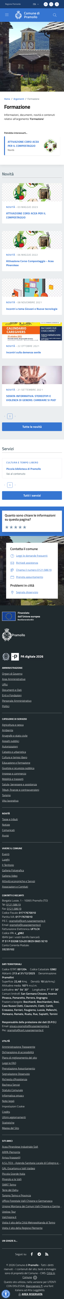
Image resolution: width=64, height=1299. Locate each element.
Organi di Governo (12, 674)
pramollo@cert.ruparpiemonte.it (27, 921)
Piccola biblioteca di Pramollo (23, 469)
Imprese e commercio (14, 773)
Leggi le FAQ (9, 1063)
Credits (6, 1112)
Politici (5, 706)
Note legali (8, 1101)
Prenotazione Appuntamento (18, 1068)
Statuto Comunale (12, 1090)
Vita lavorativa (10, 801)
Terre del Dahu (10, 1190)
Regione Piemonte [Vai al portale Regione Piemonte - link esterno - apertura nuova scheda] (13, 4)
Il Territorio (8, 865)
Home (7, 99)
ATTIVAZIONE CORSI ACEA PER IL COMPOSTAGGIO (23, 144)
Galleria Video (9, 876)
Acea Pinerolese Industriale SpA (20, 1147)
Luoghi (6, 859)
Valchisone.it (9, 1217)
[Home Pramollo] (30, 15)
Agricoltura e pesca (13, 725)
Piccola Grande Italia (13, 1174)
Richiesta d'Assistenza (14, 1079)
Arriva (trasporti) (11, 1157)
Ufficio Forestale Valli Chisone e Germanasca (27, 1201)
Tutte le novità (32, 426)
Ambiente (7, 730)
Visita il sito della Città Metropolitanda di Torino (28, 1222)
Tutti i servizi (32, 495)
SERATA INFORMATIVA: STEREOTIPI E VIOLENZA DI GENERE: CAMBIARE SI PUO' (31, 398)
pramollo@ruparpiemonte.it (25, 925)
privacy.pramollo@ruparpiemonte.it (29, 1026)
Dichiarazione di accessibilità (18, 1052)
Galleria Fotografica (13, 870)
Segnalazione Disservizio (16, 1074)
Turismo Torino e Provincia (16, 1195)
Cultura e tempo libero (22, 462)
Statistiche (8, 1123)
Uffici (5, 684)
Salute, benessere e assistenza (19, 784)
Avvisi (5, 835)
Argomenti (18, 99)
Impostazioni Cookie (13, 1106)
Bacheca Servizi (11, 1085)
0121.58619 (13, 905)
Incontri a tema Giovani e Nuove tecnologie (31, 309)
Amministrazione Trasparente (18, 1047)
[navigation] (7, 15)
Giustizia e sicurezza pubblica (18, 768)
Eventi (5, 854)
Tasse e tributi (10, 819)
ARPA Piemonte (11, 1152)
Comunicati (8, 830)
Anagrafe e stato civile (14, 736)
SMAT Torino (9, 1185)
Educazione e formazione (16, 763)
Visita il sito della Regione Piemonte (22, 1228)
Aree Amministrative (13, 679)
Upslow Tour (9, 1212)
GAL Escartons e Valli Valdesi (18, 1168)
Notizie (6, 825)
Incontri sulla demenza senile (23, 352)
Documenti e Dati (12, 690)
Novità (11, 207)
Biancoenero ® (34, 1286)
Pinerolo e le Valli (12, 1179)
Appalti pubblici (10, 741)
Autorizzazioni (10, 746)
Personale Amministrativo (16, 701)
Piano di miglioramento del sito (19, 1058)
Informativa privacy (13, 1095)
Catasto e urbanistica (14, 752)
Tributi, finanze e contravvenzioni (20, 790)
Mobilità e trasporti (12, 779)
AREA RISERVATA (30, 1294)
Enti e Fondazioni (12, 695)
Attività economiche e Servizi (18, 881)
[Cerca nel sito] (55, 15)
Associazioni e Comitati (15, 887)
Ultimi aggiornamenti (14, 1117)
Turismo (6, 795)
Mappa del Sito (10, 1128)
